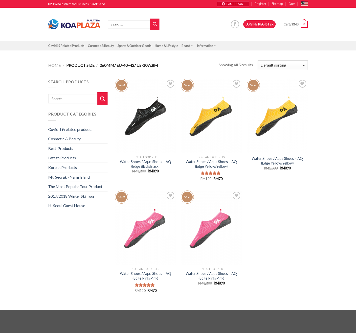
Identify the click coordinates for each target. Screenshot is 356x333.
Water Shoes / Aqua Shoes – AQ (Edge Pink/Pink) (145, 275)
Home (54, 65)
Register (260, 4)
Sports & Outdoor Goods (134, 46)
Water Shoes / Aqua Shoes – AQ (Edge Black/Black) (145, 164)
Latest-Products (62, 157)
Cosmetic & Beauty (101, 46)
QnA (292, 4)
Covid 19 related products (70, 129)
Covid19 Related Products (66, 46)
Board (187, 45)
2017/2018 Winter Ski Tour (71, 196)
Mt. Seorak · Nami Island (69, 177)
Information (206, 45)
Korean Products (62, 167)
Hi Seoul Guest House (66, 205)
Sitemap (277, 4)
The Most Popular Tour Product (75, 186)
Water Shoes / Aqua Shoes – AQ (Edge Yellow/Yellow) (211, 164)
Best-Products (60, 148)
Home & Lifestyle (166, 46)
